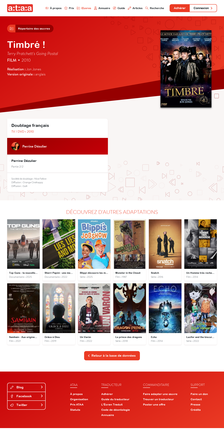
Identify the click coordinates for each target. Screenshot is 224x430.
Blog (26, 389)
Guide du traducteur (115, 401)
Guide (115, 8)
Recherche (151, 8)
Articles (131, 8)
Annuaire (98, 8)
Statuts (75, 411)
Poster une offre (154, 406)
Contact (196, 401)
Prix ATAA (77, 406)
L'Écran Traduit (112, 406)
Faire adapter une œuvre (160, 395)
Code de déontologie (115, 411)
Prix (65, 8)
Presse (195, 406)
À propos (49, 8)
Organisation (79, 401)
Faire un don (199, 395)
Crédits (196, 411)
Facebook (26, 398)
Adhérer (177, 8)
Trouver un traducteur (158, 401)
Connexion (202, 8)
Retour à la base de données (112, 357)
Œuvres (80, 8)
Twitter (26, 407)
